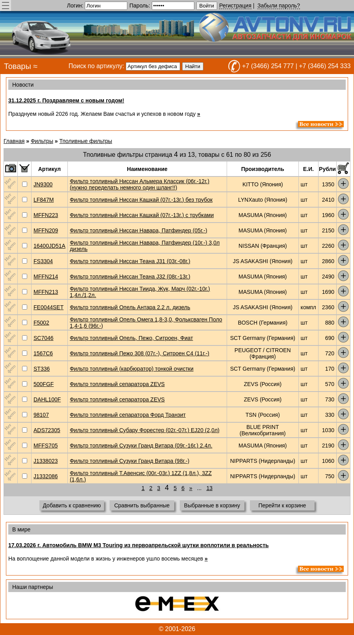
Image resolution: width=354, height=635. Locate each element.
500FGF (44, 384)
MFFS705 (46, 445)
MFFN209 (46, 230)
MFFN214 (46, 276)
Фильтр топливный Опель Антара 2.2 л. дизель (130, 307)
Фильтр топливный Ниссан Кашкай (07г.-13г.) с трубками (142, 215)
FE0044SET (48, 307)
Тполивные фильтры (86, 141)
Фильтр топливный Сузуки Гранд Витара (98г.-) (129, 461)
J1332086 (46, 476)
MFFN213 (46, 292)
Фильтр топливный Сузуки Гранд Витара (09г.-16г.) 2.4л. (141, 445)
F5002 (41, 322)
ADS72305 (47, 430)
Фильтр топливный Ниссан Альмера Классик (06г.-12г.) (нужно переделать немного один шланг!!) (139, 184)
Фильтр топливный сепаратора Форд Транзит (128, 415)
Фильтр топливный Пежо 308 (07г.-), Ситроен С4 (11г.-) (139, 353)
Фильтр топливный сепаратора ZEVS (117, 384)
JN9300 (43, 184)
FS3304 (43, 261)
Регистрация (235, 5)
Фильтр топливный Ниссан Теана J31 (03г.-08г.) (130, 261)
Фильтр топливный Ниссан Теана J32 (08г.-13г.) (130, 276)
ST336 (42, 369)
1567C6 (43, 353)
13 (209, 488)
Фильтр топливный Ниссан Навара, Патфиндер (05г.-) (138, 230)
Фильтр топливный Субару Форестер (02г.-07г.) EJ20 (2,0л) (145, 430)
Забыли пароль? (278, 5)
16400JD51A (49, 246)
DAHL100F (47, 399)
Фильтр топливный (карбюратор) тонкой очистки (132, 369)
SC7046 (44, 338)
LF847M (44, 200)
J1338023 (46, 461)
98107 (41, 415)
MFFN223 (46, 215)
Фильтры (42, 141)
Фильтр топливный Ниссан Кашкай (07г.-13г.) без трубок (141, 200)
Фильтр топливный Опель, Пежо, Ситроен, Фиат (131, 338)
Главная (14, 141)
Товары (17, 66)
